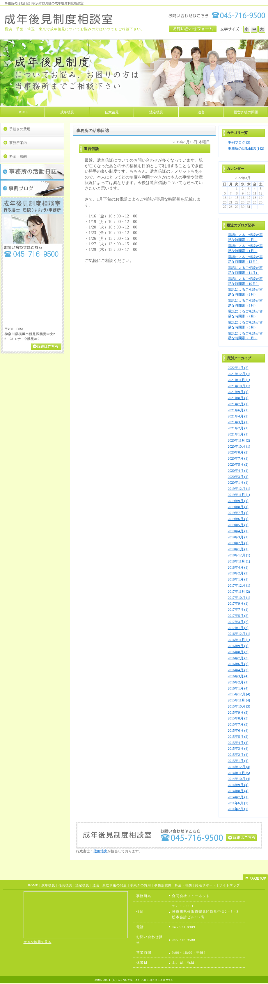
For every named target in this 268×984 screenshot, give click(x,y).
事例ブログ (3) (239, 142)
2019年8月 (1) (238, 507)
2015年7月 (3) (238, 724)
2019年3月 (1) (238, 537)
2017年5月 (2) (238, 616)
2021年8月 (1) (238, 398)
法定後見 (82, 885)
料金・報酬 (18, 156)
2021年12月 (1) (239, 374)
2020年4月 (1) (238, 471)
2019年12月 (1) (239, 489)
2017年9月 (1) (238, 603)
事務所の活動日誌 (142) (246, 149)
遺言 (96, 885)
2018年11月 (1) (239, 561)
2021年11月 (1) (239, 380)
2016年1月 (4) (238, 688)
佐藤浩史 (100, 851)
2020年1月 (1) (238, 483)
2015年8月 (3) (238, 718)
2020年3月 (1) (238, 477)
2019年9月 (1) (238, 501)
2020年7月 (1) (238, 458)
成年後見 (48, 885)
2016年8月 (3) (238, 652)
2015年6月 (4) (238, 730)
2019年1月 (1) (238, 549)
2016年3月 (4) (238, 676)
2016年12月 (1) (239, 634)
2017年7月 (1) (238, 610)
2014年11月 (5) (239, 773)
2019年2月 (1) (238, 543)
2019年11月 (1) (239, 495)
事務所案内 (18, 143)
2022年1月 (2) (238, 368)
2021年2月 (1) (238, 428)
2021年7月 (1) (238, 404)
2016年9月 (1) (238, 646)
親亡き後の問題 (114, 885)
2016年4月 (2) (238, 670)
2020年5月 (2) (238, 464)
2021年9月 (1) (238, 392)
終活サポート (205, 885)
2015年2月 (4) (238, 755)
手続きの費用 (19, 129)
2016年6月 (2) (238, 664)
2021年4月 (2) (238, 416)
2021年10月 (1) (239, 386)
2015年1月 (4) (238, 761)
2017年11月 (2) (239, 592)
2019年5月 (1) (238, 525)
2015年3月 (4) (238, 749)
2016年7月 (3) (238, 658)
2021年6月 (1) (238, 410)
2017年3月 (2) (238, 622)
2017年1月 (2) (238, 628)
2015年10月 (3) (239, 706)
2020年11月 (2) (239, 440)
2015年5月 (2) (238, 737)
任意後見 (65, 885)
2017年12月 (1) (239, 585)
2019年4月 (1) (238, 531)
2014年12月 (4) (239, 767)
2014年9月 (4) (238, 785)
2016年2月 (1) (238, 682)
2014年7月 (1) (238, 797)
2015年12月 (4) (239, 694)
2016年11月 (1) (239, 640)
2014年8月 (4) (238, 791)
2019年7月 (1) (238, 513)
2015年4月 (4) (238, 743)
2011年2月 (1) (238, 809)
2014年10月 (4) (239, 779)
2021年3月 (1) (238, 422)
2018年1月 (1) (238, 579)
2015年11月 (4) (239, 700)
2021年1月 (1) (238, 434)
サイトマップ (229, 885)
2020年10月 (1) (239, 446)
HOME (33, 885)
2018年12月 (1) (239, 555)
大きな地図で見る (38, 942)
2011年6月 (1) (238, 803)
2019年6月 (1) (238, 519)
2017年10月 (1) (239, 598)
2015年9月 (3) (238, 712)
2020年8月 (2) (238, 452)
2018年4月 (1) (238, 567)
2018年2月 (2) (238, 573)
